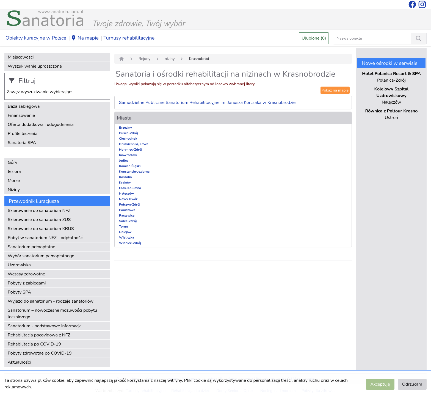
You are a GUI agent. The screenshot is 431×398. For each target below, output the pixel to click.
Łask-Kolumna (130, 188)
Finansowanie (21, 115)
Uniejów (125, 232)
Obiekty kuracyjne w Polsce (35, 38)
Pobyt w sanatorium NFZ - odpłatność (45, 238)
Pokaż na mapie (335, 90)
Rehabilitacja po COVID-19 (34, 344)
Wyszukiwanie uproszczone (35, 66)
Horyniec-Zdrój (130, 149)
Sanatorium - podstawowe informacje (45, 326)
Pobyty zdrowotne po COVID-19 (40, 353)
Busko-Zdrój (128, 133)
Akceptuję (380, 384)
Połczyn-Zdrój (129, 204)
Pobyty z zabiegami (27, 283)
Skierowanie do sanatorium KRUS (41, 229)
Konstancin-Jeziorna (134, 171)
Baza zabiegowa (24, 106)
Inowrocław (128, 155)
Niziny (14, 190)
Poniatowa (127, 210)
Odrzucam (412, 384)
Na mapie (85, 38)
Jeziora (14, 171)
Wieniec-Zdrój (130, 243)
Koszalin (125, 177)
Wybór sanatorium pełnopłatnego (41, 256)
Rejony (144, 58)
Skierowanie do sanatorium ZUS (39, 220)
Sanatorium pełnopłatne (31, 247)
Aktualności (19, 362)
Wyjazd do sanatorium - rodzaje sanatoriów (50, 301)
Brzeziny (125, 127)
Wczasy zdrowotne (26, 274)
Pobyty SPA (19, 292)
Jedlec (123, 160)
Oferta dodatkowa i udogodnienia (41, 124)
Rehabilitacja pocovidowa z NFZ (39, 335)
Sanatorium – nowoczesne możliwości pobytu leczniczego (52, 313)
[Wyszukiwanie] (419, 38)
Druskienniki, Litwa (133, 144)
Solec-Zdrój (128, 221)
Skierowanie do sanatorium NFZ (39, 211)
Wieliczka (126, 237)
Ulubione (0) (314, 38)
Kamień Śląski (129, 166)
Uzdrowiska (19, 265)
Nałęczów (126, 193)
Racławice (126, 215)
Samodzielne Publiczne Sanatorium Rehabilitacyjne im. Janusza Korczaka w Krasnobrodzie (207, 103)
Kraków (125, 182)
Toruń (123, 226)
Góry (12, 162)
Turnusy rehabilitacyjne (128, 38)
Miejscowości (21, 57)
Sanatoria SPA (22, 143)
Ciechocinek (128, 138)
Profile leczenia (22, 134)
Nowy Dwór (128, 199)
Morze (14, 181)
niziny (170, 58)
